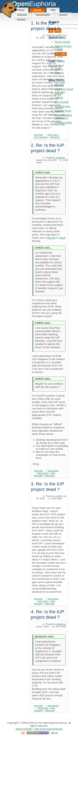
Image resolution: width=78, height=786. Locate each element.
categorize (55, 137)
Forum (37, 9)
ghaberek (60, 157)
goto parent (53, 471)
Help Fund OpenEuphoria (48, 728)
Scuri (62, 237)
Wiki (52, 9)
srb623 (59, 35)
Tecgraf (51, 237)
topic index (53, 134)
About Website (23, 728)
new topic (38, 134)
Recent (63, 14)
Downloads (43, 14)
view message (41, 137)
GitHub (54, 732)
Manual (22, 14)
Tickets (21, 19)
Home (21, 9)
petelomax (61, 624)
